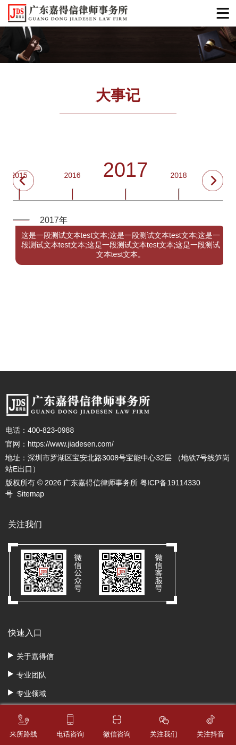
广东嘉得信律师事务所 (100, 482)
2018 (178, 177)
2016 (72, 177)
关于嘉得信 (35, 656)
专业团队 (31, 675)
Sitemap (30, 494)
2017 (125, 172)
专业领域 (31, 693)
